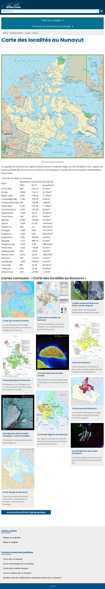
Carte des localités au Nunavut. (52, 162)
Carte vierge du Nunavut (15, 492)
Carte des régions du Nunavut (52, 434)
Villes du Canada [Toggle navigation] (52, 20)
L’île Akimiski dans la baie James (50, 374)
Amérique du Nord (16, 33)
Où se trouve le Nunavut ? (85, 408)
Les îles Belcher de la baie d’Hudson (84, 452)
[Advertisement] (41, 49)
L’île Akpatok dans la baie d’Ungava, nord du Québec (16, 434)
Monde (5, 33)
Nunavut (35, 33)
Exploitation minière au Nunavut (49, 318)
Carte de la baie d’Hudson (16, 320)
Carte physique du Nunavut (17, 380)
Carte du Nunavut (81, 362)
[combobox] (50, 11)
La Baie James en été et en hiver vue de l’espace (85, 304)
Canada (27, 33)
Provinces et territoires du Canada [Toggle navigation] (52, 26)
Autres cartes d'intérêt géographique (26, 512)
